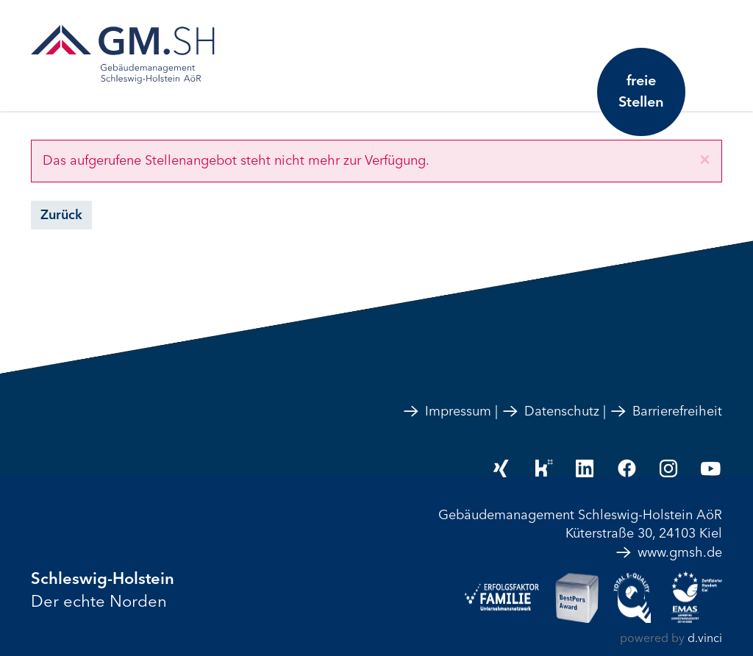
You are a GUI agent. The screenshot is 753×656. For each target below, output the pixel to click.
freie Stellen (641, 92)
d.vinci (705, 638)
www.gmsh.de (668, 552)
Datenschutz (550, 411)
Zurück (61, 215)
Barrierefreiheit (666, 411)
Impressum (446, 411)
